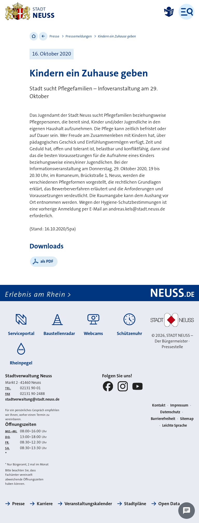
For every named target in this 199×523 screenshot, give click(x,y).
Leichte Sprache (174, 425)
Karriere (45, 504)
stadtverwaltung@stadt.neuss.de (32, 399)
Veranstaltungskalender (88, 504)
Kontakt (158, 405)
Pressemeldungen (79, 36)
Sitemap (187, 418)
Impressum (179, 405)
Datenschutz (170, 412)
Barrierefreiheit (163, 418)
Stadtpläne (135, 504)
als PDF (46, 261)
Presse (54, 36)
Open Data (169, 504)
